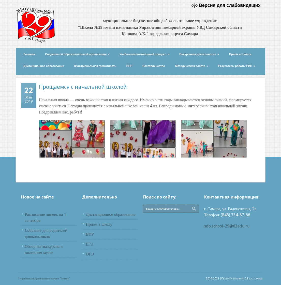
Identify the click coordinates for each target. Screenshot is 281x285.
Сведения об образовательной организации (77, 54)
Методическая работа (191, 65)
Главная (29, 54)
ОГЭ (90, 254)
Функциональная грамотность (95, 65)
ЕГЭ (90, 244)
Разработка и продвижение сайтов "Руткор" (44, 278)
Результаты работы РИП (236, 65)
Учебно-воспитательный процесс (144, 54)
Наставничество (153, 65)
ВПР (129, 65)
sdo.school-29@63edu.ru (227, 226)
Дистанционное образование (44, 65)
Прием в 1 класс (240, 54)
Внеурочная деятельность (199, 54)
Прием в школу (99, 224)
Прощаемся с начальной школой (83, 86)
